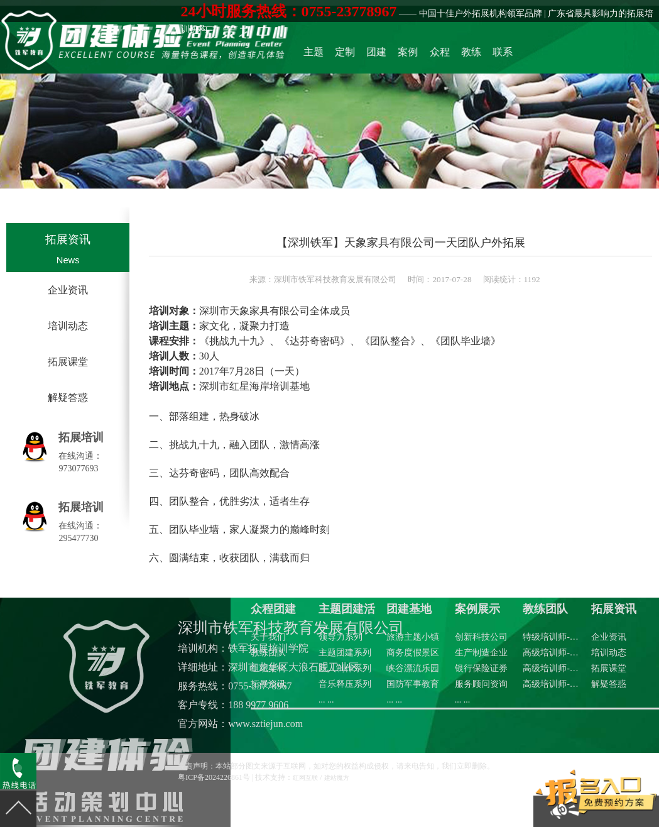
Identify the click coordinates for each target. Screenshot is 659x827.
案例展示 (449, 53)
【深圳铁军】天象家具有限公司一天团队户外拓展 (400, 242)
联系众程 (524, 53)
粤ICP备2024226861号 (214, 777)
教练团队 (499, 53)
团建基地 (424, 53)
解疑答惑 (68, 397)
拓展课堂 (68, 361)
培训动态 (68, 325)
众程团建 (474, 53)
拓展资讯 (67, 239)
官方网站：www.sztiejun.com (240, 723)
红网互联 (305, 777)
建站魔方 (336, 777)
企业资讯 (68, 290)
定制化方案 (399, 53)
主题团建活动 (374, 53)
